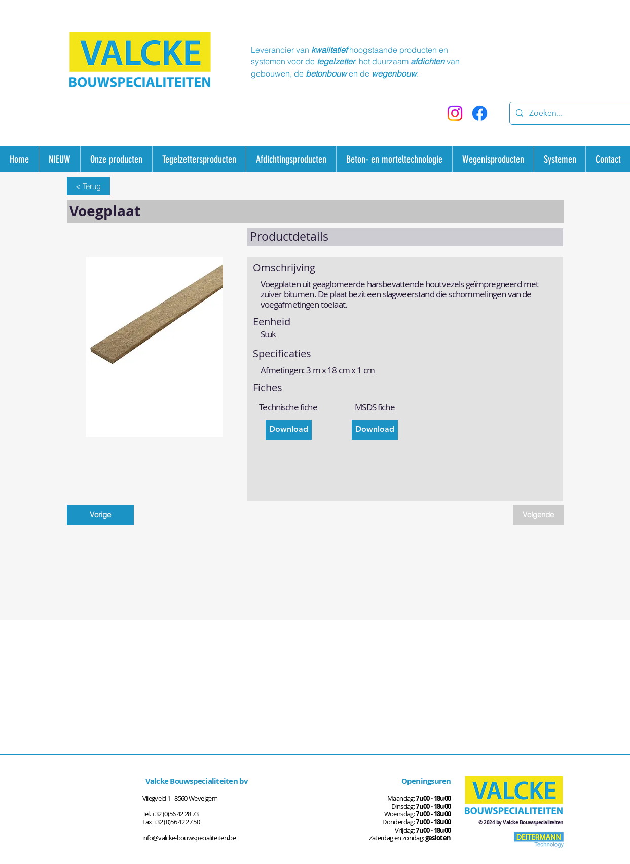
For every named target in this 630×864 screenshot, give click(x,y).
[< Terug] (88, 186)
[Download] (289, 430)
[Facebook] (480, 113)
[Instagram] (455, 113)
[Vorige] (100, 515)
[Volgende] (538, 515)
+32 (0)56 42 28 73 (175, 813)
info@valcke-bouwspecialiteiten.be (189, 837)
